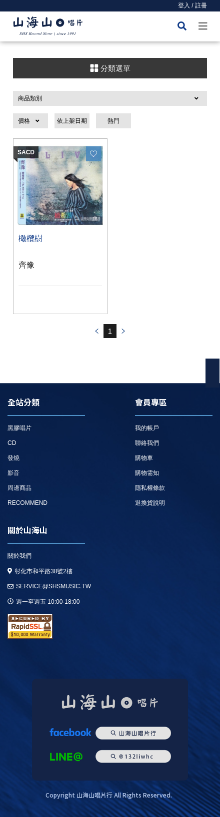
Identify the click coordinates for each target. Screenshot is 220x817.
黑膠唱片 (20, 427)
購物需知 (147, 472)
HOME (48, 27)
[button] (110, 98)
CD (12, 442)
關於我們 (20, 555)
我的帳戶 (147, 427)
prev (97, 331)
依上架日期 (72, 120)
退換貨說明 (150, 502)
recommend (28, 502)
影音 (14, 472)
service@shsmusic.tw (49, 586)
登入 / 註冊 (192, 5)
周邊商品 (20, 487)
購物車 (144, 457)
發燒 (14, 457)
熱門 (114, 120)
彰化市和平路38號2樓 (40, 571)
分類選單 (110, 67)
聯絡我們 (147, 442)
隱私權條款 (150, 487)
